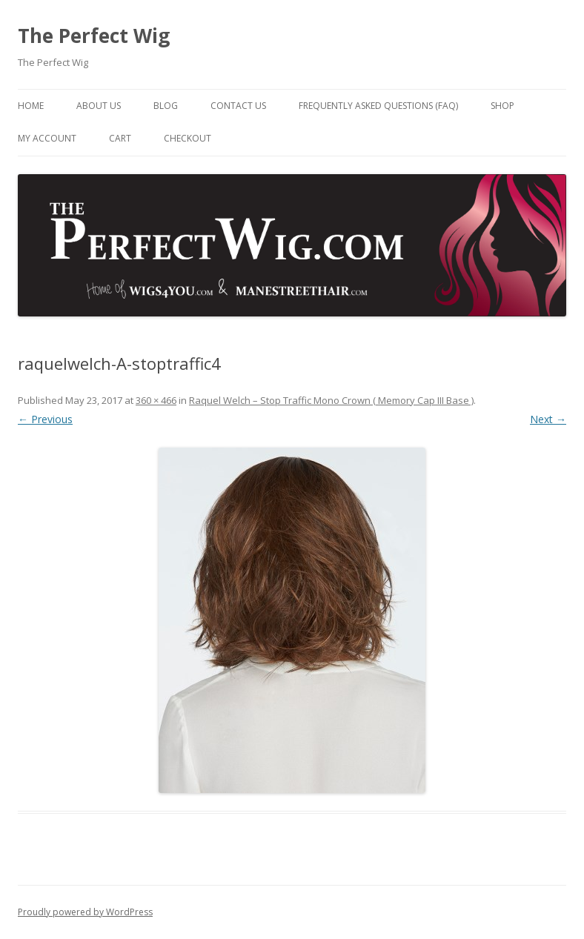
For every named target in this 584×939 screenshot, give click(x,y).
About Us (98, 105)
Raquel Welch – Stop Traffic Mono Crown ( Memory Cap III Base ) (331, 400)
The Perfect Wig (94, 35)
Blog (165, 105)
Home (31, 105)
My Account (47, 138)
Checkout (187, 138)
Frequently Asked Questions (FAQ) (378, 105)
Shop (502, 105)
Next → (548, 419)
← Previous (45, 419)
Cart (120, 138)
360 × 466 (156, 400)
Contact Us (238, 105)
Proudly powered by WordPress (85, 912)
